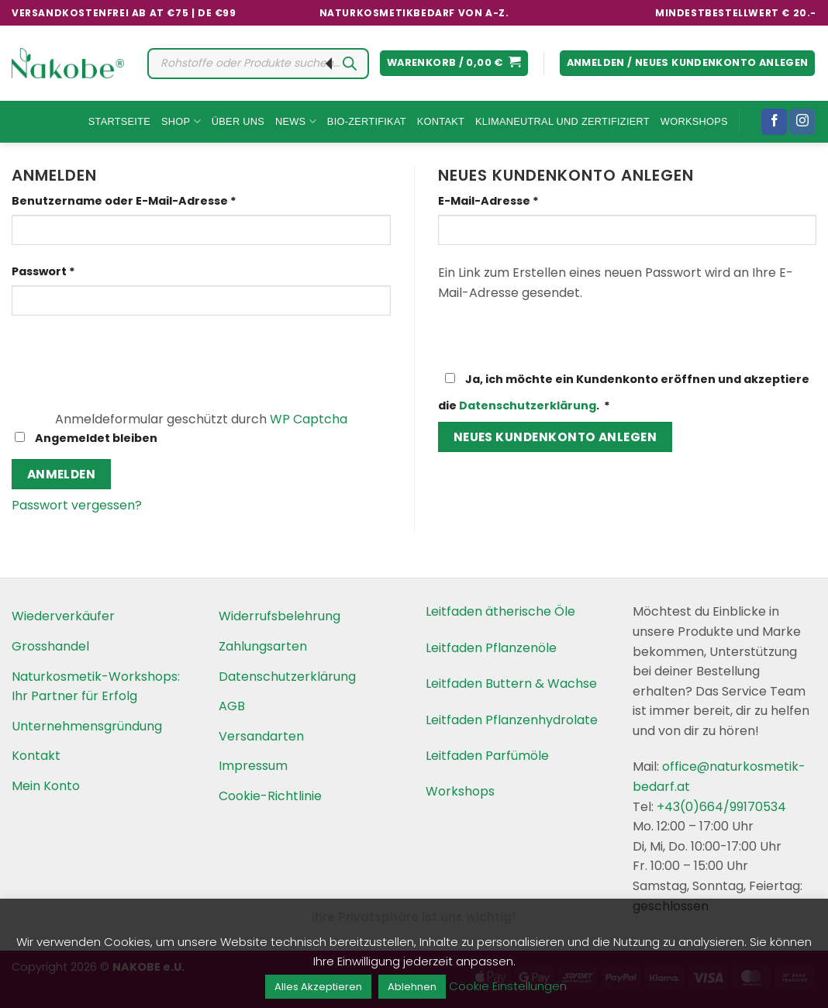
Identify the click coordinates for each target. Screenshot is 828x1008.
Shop (181, 121)
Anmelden (61, 474)
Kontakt (440, 121)
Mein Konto (46, 786)
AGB (232, 706)
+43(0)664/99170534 (721, 807)
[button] (454, 63)
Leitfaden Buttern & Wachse (511, 683)
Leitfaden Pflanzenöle (491, 648)
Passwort (79, 271)
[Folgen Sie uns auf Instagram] (802, 122)
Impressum (253, 766)
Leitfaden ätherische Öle (500, 611)
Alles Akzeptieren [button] (318, 986)
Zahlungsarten (263, 646)
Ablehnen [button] (412, 986)
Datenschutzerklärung (527, 405)
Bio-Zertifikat (366, 121)
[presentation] (118, 360)
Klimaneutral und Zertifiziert (562, 121)
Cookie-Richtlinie (270, 796)
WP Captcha (308, 419)
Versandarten (261, 736)
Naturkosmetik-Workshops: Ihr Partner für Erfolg (96, 687)
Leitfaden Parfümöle (487, 756)
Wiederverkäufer (63, 616)
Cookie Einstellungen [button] (508, 986)
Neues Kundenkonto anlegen (555, 437)
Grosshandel (50, 646)
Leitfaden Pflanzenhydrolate (512, 720)
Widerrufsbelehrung (279, 616)
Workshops (694, 121)
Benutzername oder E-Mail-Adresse (160, 200)
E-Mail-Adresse (524, 200)
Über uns (238, 121)
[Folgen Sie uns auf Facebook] (774, 122)
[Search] (349, 63)
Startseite (119, 121)
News (295, 121)
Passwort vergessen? (77, 505)
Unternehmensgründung (87, 726)
